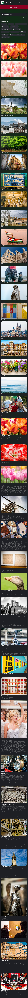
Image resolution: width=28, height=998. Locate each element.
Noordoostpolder (4, 436)
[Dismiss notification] (27, 7)
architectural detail (21, 23)
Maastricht (3, 918)
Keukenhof (3, 463)
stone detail (14, 31)
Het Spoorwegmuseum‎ (6, 774)
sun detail (5, 34)
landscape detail (6, 29)
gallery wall (14, 26)
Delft (2, 540)
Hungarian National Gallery (17, 34)
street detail (5, 31)
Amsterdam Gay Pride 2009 (6, 740)
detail (4, 23)
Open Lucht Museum (5, 515)
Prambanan (3, 805)
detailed (22, 31)
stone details (5, 37)
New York (3, 615)
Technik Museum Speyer (6, 646)
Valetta (2, 961)
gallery (11, 23)
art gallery (5, 26)
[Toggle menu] (24, 2)
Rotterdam (3, 592)
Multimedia (16, 29)
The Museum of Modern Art (7, 570)
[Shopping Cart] (20, 2)
